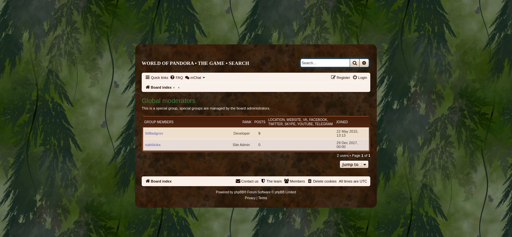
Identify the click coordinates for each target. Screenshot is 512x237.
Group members (159, 122)
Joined (342, 122)
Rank (246, 122)
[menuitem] (176, 77)
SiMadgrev (154, 133)
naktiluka (153, 145)
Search (239, 63)
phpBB (239, 192)
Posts (259, 122)
